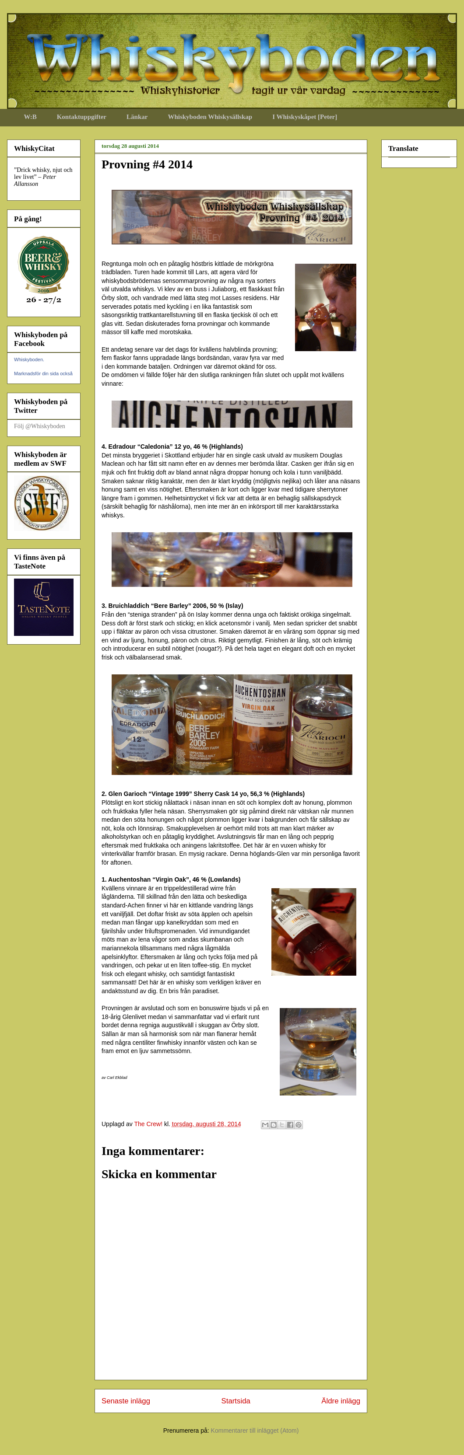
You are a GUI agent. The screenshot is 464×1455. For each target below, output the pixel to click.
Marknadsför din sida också (43, 373)
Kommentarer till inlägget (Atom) (255, 1430)
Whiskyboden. (29, 359)
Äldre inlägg (340, 1401)
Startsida (235, 1401)
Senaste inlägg (126, 1401)
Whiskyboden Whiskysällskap (210, 116)
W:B (30, 116)
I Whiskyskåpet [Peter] (304, 116)
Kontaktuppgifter (81, 116)
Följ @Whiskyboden (39, 426)
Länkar (137, 116)
